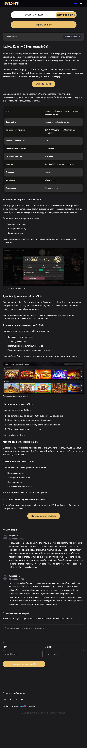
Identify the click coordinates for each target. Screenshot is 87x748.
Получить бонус (66, 15)
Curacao (47, 172)
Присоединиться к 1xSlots (43, 516)
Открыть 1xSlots (43, 84)
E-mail (48, 647)
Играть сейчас (43, 24)
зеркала (42, 505)
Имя (6, 647)
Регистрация (9, 205)
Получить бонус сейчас (14, 435)
